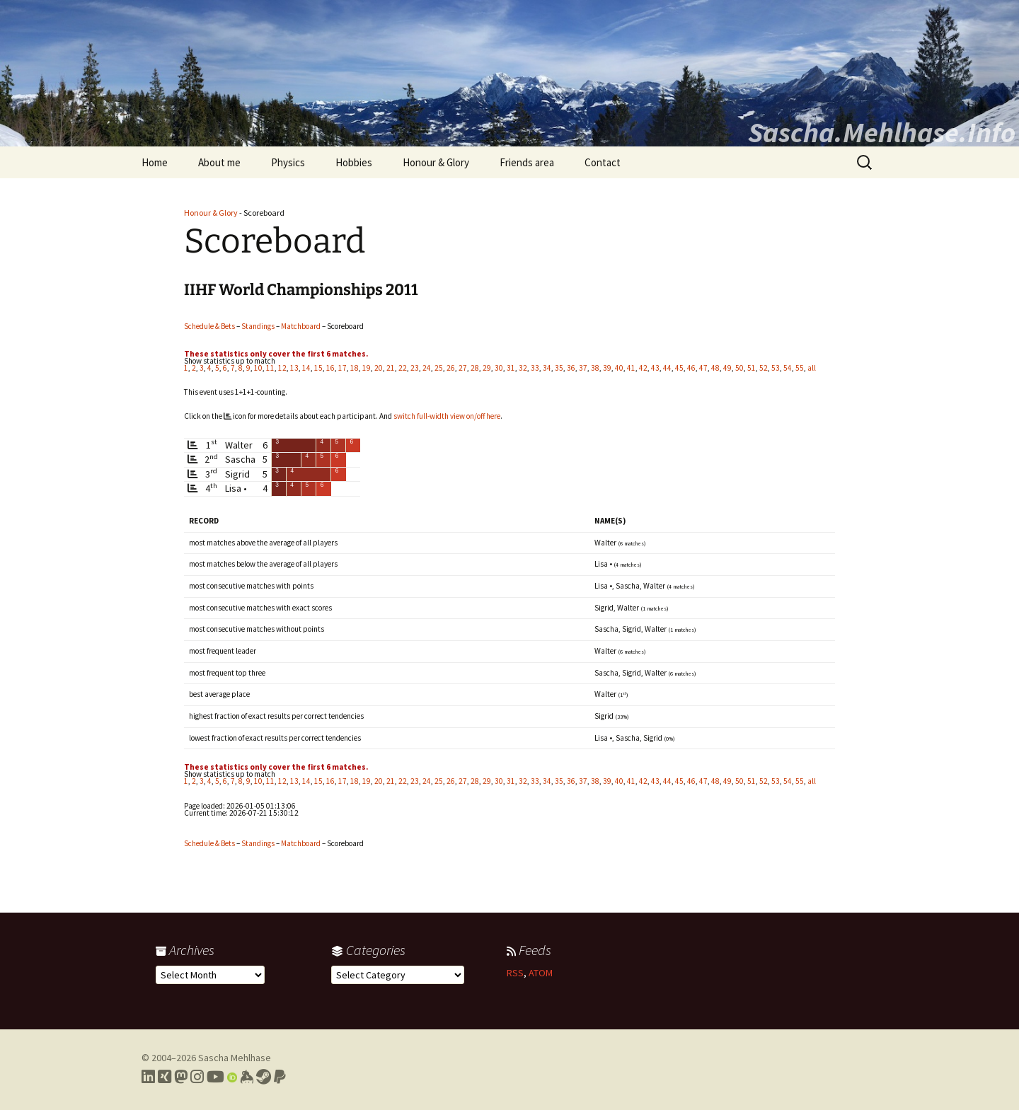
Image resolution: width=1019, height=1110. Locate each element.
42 (643, 368)
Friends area (527, 162)
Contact (603, 162)
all (811, 368)
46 (691, 368)
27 (463, 368)
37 (583, 368)
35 (559, 368)
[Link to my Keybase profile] (246, 1077)
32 (523, 368)
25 (438, 368)
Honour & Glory (436, 162)
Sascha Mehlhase (234, 1057)
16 (330, 368)
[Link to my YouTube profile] (215, 1077)
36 (571, 368)
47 (703, 368)
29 (487, 368)
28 (475, 368)
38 (595, 368)
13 (294, 368)
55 (799, 368)
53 (775, 368)
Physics (288, 162)
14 (306, 368)
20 (378, 368)
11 (270, 368)
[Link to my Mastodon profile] (181, 1077)
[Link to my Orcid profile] (232, 1077)
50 (739, 368)
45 (679, 368)
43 (655, 368)
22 (402, 368)
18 (354, 368)
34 (547, 368)
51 (751, 368)
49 (727, 368)
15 (318, 368)
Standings (258, 326)
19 (366, 368)
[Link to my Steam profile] (263, 1077)
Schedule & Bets (209, 326)
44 (667, 368)
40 (619, 368)
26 (451, 368)
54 (787, 368)
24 (426, 368)
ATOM (541, 972)
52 (763, 368)
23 (414, 368)
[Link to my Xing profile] (164, 1077)
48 (715, 368)
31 (511, 368)
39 (607, 368)
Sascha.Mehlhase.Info (881, 132)
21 (390, 368)
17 (342, 368)
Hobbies (353, 162)
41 (631, 368)
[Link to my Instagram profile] (197, 1077)
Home (155, 162)
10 (258, 368)
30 (499, 368)
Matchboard (301, 326)
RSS (515, 972)
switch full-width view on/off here (446, 416)
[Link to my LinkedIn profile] (148, 1077)
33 (535, 368)
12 (282, 368)
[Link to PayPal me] (280, 1077)
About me (219, 162)
